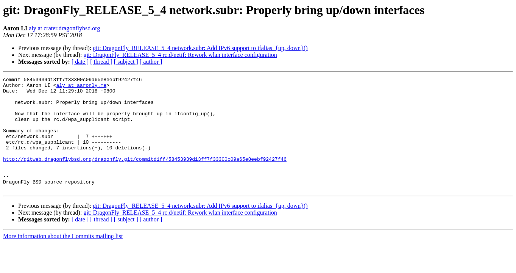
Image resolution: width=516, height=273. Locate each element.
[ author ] (151, 61)
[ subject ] (126, 61)
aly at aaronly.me (81, 87)
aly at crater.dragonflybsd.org (64, 28)
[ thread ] (101, 61)
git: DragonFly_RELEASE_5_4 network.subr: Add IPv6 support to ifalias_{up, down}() (200, 48)
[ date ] (80, 61)
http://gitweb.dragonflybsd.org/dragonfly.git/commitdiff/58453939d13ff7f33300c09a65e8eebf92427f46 (145, 176)
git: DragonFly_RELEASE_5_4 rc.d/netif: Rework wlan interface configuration (180, 55)
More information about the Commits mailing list (63, 259)
